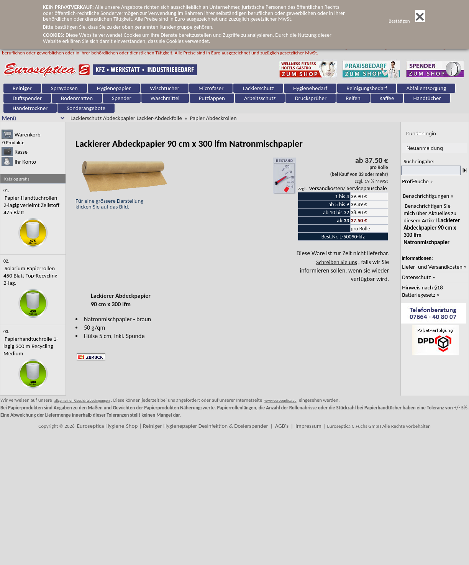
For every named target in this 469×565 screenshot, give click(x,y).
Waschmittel (165, 98)
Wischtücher (164, 88)
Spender (121, 98)
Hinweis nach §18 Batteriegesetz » (422, 291)
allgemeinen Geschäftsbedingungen (82, 400)
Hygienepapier (114, 88)
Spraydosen (64, 88)
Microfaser (211, 88)
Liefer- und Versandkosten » (434, 266)
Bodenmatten (77, 98)
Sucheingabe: (419, 161)
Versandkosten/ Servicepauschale (348, 188)
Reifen (353, 98)
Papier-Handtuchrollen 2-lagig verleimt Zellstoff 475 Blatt (31, 205)
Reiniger (22, 88)
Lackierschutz (258, 88)
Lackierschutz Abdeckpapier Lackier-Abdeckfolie (126, 118)
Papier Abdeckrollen (213, 118)
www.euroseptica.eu (280, 400)
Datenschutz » (418, 277)
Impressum (308, 425)
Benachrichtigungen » (428, 195)
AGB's (282, 425)
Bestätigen (407, 21)
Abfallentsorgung (426, 88)
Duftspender (27, 98)
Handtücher (427, 98)
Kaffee (387, 98)
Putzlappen (212, 98)
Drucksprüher (310, 98)
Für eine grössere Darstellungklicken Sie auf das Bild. (123, 201)
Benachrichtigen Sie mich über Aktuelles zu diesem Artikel (431, 224)
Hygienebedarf (310, 88)
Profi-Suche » (417, 181)
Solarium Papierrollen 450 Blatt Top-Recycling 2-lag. (30, 275)
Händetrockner (30, 108)
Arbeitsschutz (260, 98)
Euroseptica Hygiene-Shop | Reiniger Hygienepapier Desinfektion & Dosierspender (172, 425)
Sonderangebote (86, 108)
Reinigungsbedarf (366, 88)
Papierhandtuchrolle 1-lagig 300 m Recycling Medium (30, 346)
